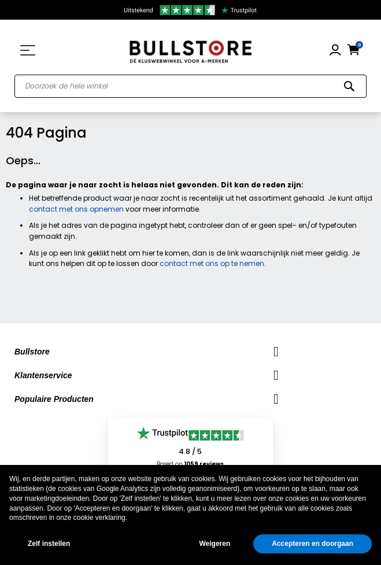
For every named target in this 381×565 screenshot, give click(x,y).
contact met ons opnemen (76, 209)
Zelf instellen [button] (49, 544)
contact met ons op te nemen (212, 263)
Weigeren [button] (214, 544)
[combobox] (190, 86)
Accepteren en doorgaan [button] (312, 544)
